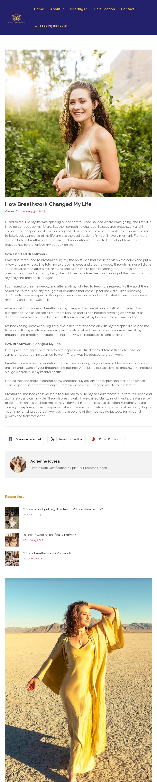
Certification (104, 9)
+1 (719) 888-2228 (50, 26)
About (55, 9)
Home (39, 9)
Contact (128, 9)
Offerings (77, 9)
